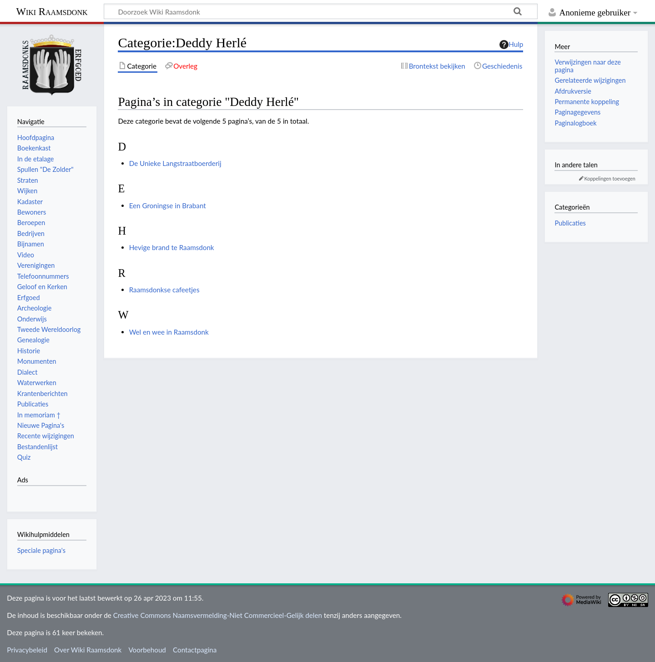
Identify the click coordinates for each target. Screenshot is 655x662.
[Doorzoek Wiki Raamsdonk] (320, 11)
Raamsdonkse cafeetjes (164, 290)
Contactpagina (195, 650)
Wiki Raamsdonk (51, 11)
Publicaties (569, 223)
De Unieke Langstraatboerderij (175, 163)
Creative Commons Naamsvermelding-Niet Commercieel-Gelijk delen (217, 615)
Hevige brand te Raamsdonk (171, 247)
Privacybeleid (27, 650)
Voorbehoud (147, 650)
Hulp (511, 44)
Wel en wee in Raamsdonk (169, 332)
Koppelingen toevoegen (609, 178)
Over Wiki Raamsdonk (87, 650)
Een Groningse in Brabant (167, 205)
